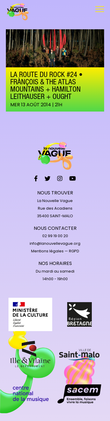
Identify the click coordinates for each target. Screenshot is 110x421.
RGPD (74, 251)
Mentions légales (47, 251)
